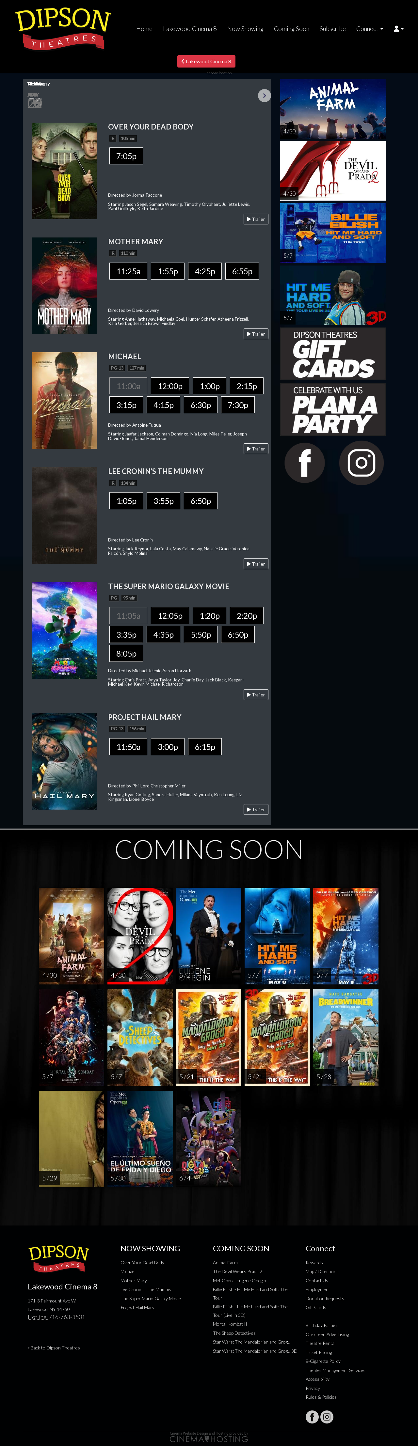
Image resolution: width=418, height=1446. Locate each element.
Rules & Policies (321, 1397)
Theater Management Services (335, 1370)
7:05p (126, 156)
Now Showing (245, 28)
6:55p (242, 271)
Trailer (256, 219)
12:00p (170, 386)
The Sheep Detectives (234, 1333)
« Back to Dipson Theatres (54, 1347)
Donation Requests (325, 1298)
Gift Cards (316, 1307)
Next (264, 95)
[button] (399, 29)
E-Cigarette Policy (323, 1361)
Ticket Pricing (319, 1352)
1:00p (209, 386)
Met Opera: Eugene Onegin (239, 1280)
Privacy (313, 1388)
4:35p (163, 634)
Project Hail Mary (137, 1307)
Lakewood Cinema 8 (190, 28)
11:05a (128, 615)
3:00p (168, 747)
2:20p (247, 615)
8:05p (126, 653)
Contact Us (317, 1280)
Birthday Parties (322, 1325)
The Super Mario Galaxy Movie (151, 1298)
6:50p (201, 501)
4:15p (163, 405)
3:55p (163, 501)
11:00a (128, 386)
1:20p (209, 615)
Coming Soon (291, 28)
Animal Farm (225, 1262)
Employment (318, 1289)
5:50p (201, 634)
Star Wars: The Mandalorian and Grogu (251, 1342)
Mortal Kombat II (230, 1324)
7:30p (238, 405)
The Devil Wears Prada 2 (237, 1271)
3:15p (126, 405)
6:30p (201, 405)
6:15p (205, 747)
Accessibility (318, 1379)
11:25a (128, 271)
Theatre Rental (320, 1343)
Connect (367, 28)
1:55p (168, 271)
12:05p (170, 615)
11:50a (128, 747)
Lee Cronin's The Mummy (146, 1289)
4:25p (205, 271)
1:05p (126, 501)
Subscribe (333, 28)
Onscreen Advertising (327, 1334)
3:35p (126, 634)
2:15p (247, 386)
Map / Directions (322, 1271)
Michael (128, 1271)
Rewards (314, 1262)
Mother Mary (134, 1280)
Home (144, 28)
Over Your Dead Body (142, 1262)
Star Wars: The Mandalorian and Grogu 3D (255, 1351)
